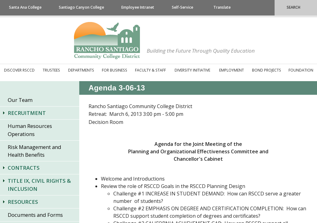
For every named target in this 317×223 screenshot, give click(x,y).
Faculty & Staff (150, 70)
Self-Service (182, 7)
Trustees (51, 70)
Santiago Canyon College (81, 7)
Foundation (301, 70)
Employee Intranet (137, 7)
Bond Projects (266, 70)
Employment (231, 70)
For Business (114, 70)
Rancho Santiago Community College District (107, 40)
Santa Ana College (25, 7)
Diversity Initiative (192, 70)
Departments (81, 70)
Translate (222, 7)
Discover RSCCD (19, 70)
